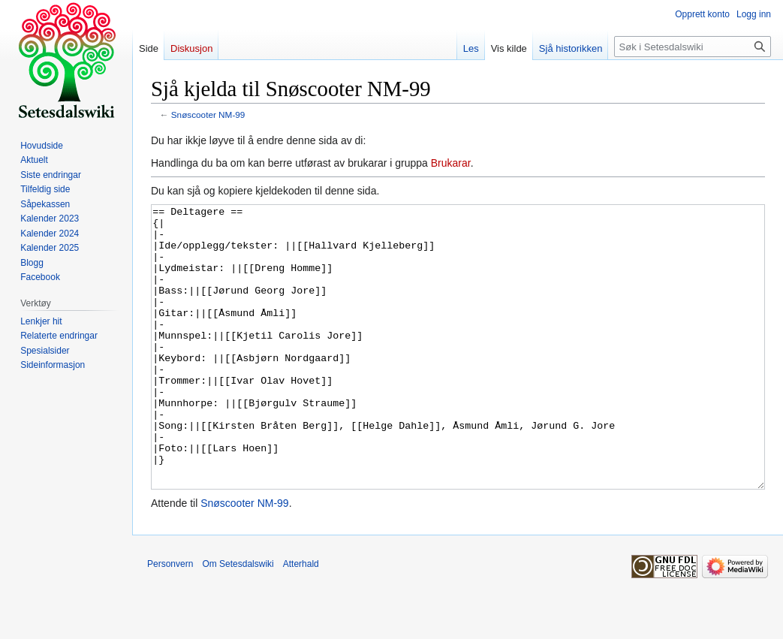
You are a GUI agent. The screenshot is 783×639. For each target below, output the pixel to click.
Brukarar (451, 163)
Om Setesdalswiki (237, 620)
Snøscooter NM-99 (208, 114)
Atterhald (301, 620)
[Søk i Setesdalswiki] (692, 46)
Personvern (170, 620)
